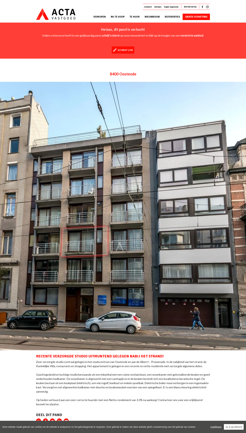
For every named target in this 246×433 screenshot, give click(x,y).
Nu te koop (118, 16)
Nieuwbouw (152, 16)
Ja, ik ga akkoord (233, 427)
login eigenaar (171, 6)
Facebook (203, 7)
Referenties (172, 16)
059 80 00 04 (190, 6)
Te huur (135, 16)
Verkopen (99, 16)
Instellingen (216, 427)
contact (148, 6)
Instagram (207, 7)
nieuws (157, 6)
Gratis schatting (196, 16)
